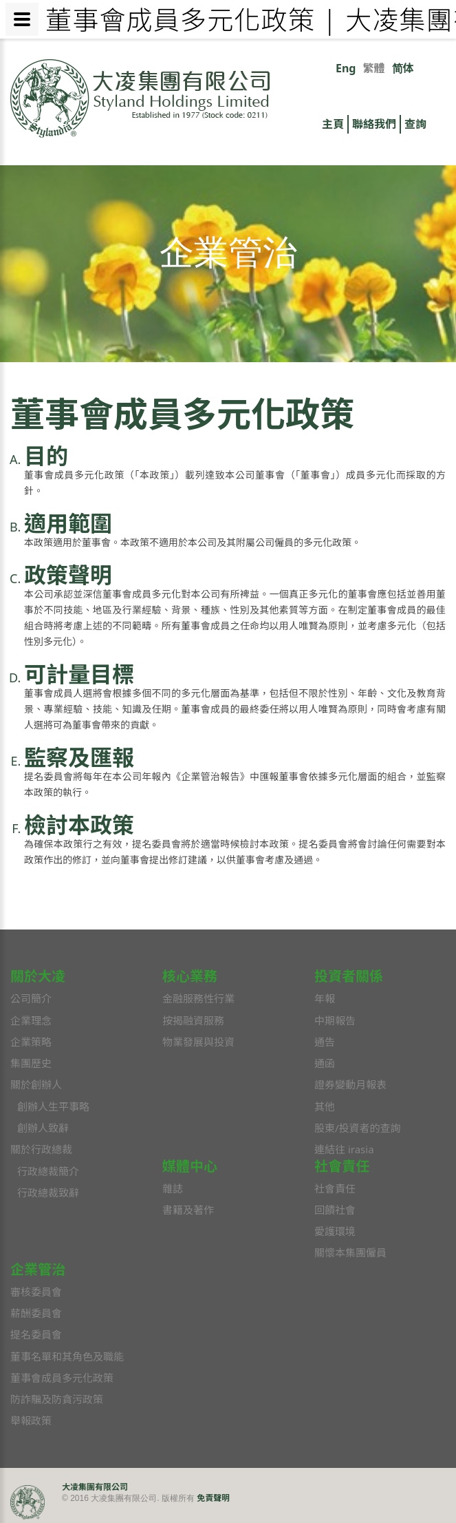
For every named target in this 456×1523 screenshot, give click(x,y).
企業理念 (31, 1020)
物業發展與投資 (198, 1042)
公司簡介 (31, 998)
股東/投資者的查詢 (357, 1128)
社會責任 (335, 1188)
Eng (346, 68)
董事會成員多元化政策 (61, 1378)
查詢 (415, 124)
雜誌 (172, 1188)
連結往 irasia (344, 1149)
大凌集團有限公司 (95, 1487)
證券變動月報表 (350, 1084)
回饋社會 (335, 1210)
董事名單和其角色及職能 (67, 1356)
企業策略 (31, 1042)
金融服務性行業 (198, 998)
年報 (324, 998)
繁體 (373, 68)
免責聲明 (213, 1498)
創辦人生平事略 (53, 1106)
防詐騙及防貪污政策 (56, 1399)
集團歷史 (31, 1063)
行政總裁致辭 (48, 1192)
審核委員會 (36, 1292)
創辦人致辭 (43, 1128)
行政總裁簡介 (48, 1171)
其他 (324, 1106)
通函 (324, 1063)
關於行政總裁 (41, 1149)
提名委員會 (36, 1334)
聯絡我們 (374, 124)
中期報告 (335, 1020)
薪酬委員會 (36, 1313)
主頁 (333, 124)
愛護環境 (335, 1231)
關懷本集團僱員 (350, 1252)
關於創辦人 (36, 1084)
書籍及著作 (188, 1210)
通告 (324, 1042)
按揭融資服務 (193, 1020)
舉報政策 (31, 1420)
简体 (403, 68)
